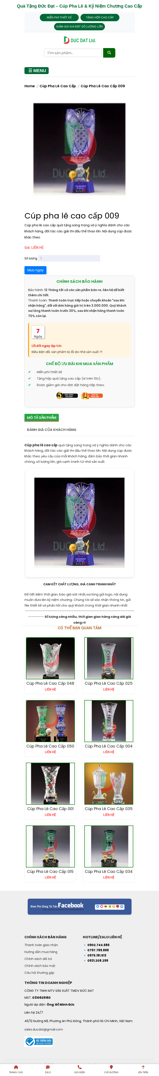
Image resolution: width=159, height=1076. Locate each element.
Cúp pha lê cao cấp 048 (50, 683)
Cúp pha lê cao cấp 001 (50, 808)
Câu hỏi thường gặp (39, 973)
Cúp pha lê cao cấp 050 (50, 746)
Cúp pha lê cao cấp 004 (109, 746)
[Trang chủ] (16, 1070)
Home (29, 86)
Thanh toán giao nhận (41, 945)
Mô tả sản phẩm (41, 417)
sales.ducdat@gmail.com (43, 1029)
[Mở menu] (36, 70)
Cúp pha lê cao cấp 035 (109, 808)
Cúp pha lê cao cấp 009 (103, 86)
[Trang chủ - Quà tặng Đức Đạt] (79, 40)
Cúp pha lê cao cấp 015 (50, 871)
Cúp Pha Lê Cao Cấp (58, 86)
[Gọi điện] (79, 1070)
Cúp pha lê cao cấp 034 (109, 871)
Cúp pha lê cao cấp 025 (109, 683)
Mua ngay (35, 270)
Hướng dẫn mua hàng (40, 952)
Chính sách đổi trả (38, 959)
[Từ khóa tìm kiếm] (73, 53)
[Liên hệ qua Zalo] (48, 1070)
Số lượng (30, 258)
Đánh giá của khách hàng (51, 429)
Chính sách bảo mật (39, 966)
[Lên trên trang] (143, 1070)
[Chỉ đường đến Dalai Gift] (111, 1070)
